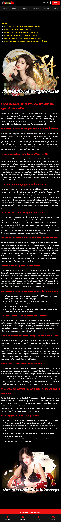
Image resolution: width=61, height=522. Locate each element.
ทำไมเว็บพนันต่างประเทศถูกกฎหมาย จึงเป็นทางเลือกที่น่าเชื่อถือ (22, 26)
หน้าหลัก (5, 8)
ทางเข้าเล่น (24, 8)
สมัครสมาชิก (36, 8)
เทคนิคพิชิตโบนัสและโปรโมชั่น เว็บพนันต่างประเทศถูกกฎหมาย (21, 32)
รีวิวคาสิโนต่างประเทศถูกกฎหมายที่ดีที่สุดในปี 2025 (19, 29)
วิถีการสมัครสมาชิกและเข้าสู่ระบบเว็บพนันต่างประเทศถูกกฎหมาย (22, 35)
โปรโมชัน (14, 8)
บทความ (56, 8)
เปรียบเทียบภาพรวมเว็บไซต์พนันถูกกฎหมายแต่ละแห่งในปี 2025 (22, 38)
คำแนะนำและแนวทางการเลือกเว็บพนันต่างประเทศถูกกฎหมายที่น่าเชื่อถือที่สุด (26, 41)
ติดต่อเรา (46, 8)
